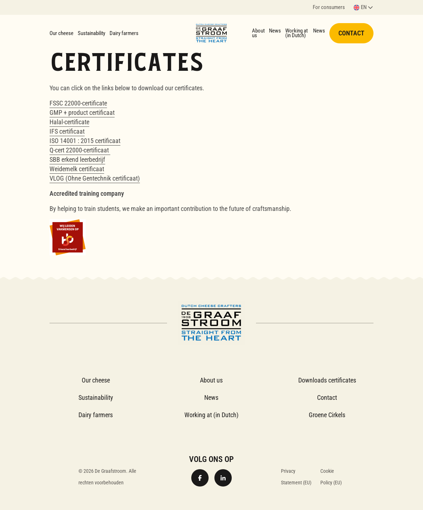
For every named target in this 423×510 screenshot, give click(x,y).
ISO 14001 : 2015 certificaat (85, 140)
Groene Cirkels (327, 415)
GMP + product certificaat (82, 112)
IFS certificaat (67, 131)
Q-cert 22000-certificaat (80, 150)
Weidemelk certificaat (77, 169)
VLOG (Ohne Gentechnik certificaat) (95, 178)
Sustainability (91, 33)
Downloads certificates (327, 380)
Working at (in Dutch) (296, 33)
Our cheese (61, 33)
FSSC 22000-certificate (78, 103)
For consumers (329, 7)
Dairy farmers (124, 33)
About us (258, 33)
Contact (351, 33)
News (275, 30)
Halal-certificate (69, 122)
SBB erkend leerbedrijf (77, 159)
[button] (363, 7)
